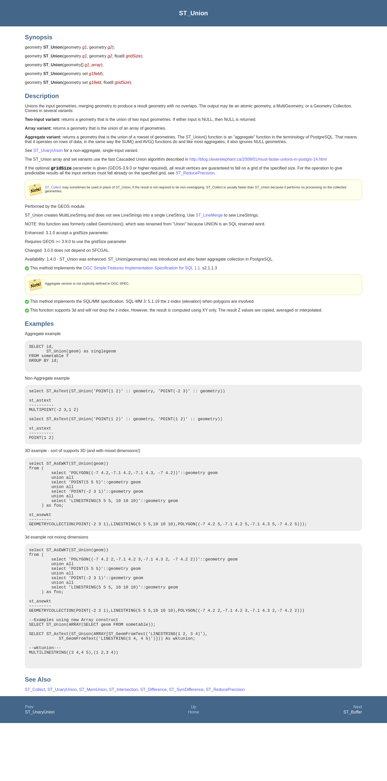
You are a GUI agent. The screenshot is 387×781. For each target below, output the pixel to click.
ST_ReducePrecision (195, 174)
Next (357, 765)
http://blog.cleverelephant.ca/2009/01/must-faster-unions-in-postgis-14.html (258, 159)
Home (193, 770)
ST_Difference (153, 747)
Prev (29, 765)
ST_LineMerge (209, 216)
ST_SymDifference (186, 747)
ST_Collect (53, 188)
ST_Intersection (123, 747)
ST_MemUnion (93, 747)
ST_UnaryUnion (48, 150)
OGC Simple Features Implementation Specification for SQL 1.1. (142, 269)
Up (193, 765)
